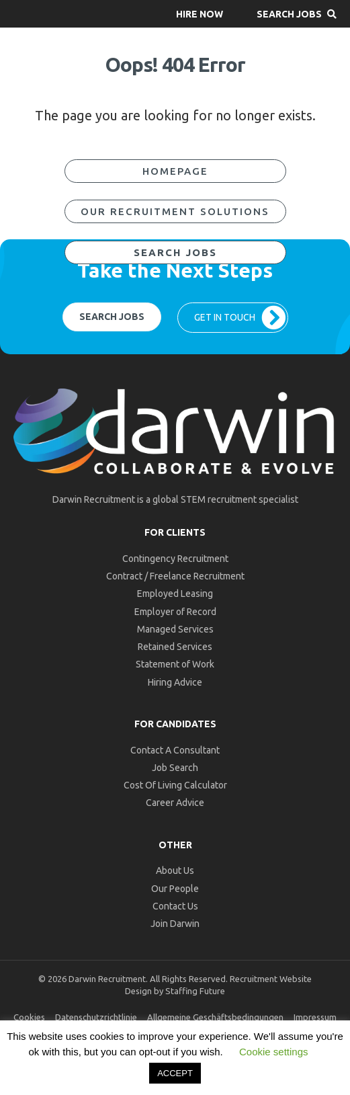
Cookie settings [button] (273, 1051)
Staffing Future (195, 991)
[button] (199, 14)
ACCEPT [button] (175, 1073)
